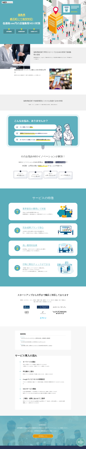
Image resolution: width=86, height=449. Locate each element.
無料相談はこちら (43, 428)
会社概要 (73, 447)
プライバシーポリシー (80, 447)
